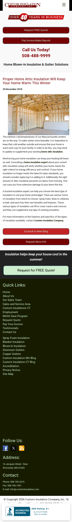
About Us (8, 296)
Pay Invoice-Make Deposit (36, 40)
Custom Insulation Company (49, 220)
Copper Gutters (12, 354)
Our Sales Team (12, 300)
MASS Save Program (15, 316)
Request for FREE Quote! (36, 270)
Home (6, 292)
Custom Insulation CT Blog (19, 362)
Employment (10, 312)
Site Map (8, 374)
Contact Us (9, 332)
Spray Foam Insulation (16, 338)
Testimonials (10, 328)
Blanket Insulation (13, 342)
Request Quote (12, 320)
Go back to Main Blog (36, 231)
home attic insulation (52, 151)
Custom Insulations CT (16, 308)
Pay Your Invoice (13, 324)
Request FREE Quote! (36, 30)
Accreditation (11, 366)
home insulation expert (36, 162)
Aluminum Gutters (14, 350)
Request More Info (36, 241)
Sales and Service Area (16, 304)
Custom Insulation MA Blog (19, 358)
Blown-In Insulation (14, 346)
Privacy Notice (11, 370)
